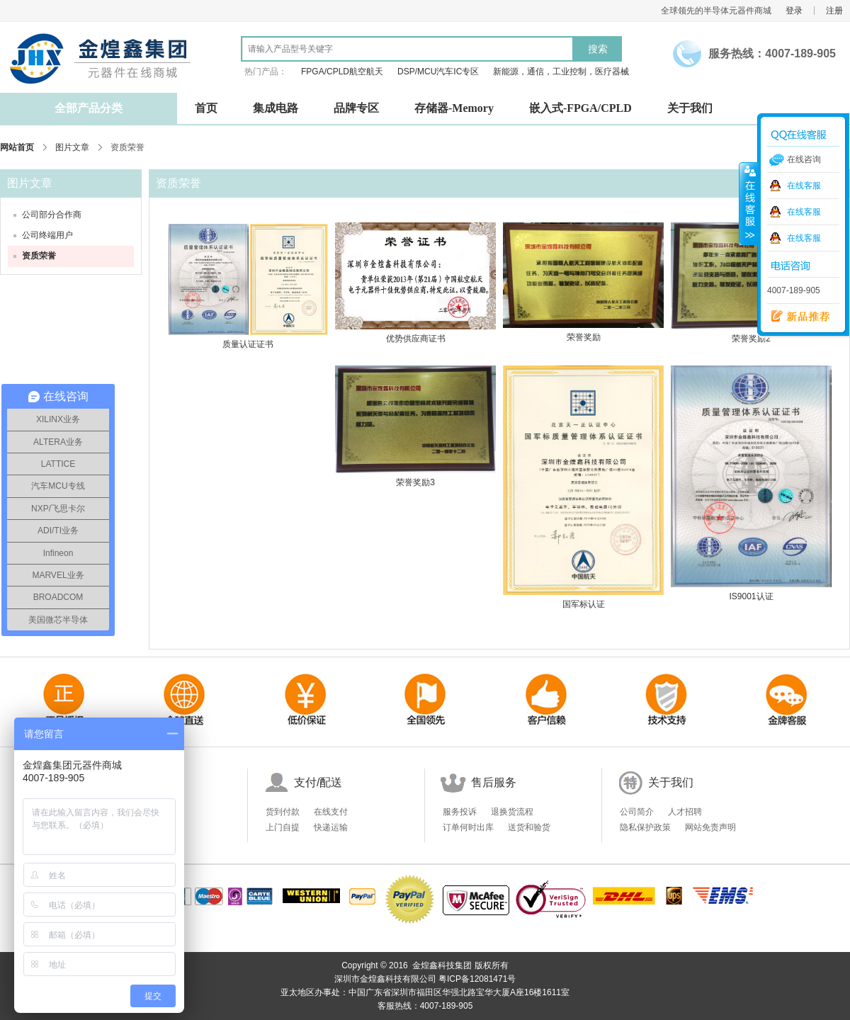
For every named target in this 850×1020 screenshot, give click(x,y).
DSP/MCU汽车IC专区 (438, 71)
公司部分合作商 (51, 215)
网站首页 (17, 147)
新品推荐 (795, 316)
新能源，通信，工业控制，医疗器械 (561, 71)
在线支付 (331, 812)
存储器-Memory (454, 108)
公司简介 (637, 812)
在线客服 (804, 186)
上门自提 (283, 827)
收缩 (749, 203)
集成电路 (275, 108)
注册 (834, 11)
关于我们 (690, 108)
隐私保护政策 (645, 827)
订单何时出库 (468, 827)
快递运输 (331, 827)
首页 (206, 108)
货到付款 (283, 812)
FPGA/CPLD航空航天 (342, 71)
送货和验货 (529, 827)
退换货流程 (512, 812)
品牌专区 (356, 108)
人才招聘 (685, 812)
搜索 (598, 49)
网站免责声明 (710, 827)
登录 (794, 11)
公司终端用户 (47, 235)
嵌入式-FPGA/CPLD (580, 108)
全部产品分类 (89, 108)
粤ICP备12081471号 (477, 979)
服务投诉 (460, 812)
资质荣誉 (39, 256)
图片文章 (72, 147)
